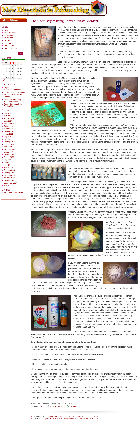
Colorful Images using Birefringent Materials (12, 100)
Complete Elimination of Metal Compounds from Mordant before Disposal (70, 419)
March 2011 (8, 134)
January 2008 (9, 173)
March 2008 (8, 168)
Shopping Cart (9, 43)
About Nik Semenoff (11, 33)
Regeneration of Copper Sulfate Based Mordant (13, 89)
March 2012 (8, 129)
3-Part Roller (9, 35)
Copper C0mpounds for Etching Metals (13, 105)
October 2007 (9, 180)
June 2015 (8, 113)
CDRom (7, 40)
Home (6, 30)
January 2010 (9, 142)
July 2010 (7, 137)
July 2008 (7, 160)
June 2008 (8, 162)
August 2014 (9, 118)
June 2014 (8, 121)
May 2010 (8, 139)
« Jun (5, 80)
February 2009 (9, 149)
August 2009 (9, 144)
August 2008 (9, 157)
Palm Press (8, 38)
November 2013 (10, 124)
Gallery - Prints (9, 46)
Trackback (73, 406)
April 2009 (8, 147)
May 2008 (8, 165)
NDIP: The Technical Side (14, 193)
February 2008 (9, 170)
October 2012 (9, 126)
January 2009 (9, 152)
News (43, 406)
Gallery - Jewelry (10, 48)
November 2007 (10, 178)
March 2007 (8, 186)
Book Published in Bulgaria (14, 92)
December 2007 (10, 175)
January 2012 (9, 131)
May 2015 (8, 116)
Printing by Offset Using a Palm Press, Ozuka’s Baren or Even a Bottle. (72, 416)
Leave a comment (57, 406)
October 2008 (9, 155)
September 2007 (10, 183)
